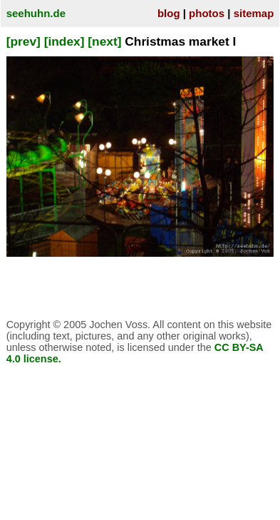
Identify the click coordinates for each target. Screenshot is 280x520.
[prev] (23, 41)
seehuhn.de (36, 13)
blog (168, 13)
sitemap (254, 13)
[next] (104, 41)
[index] (64, 41)
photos (206, 13)
